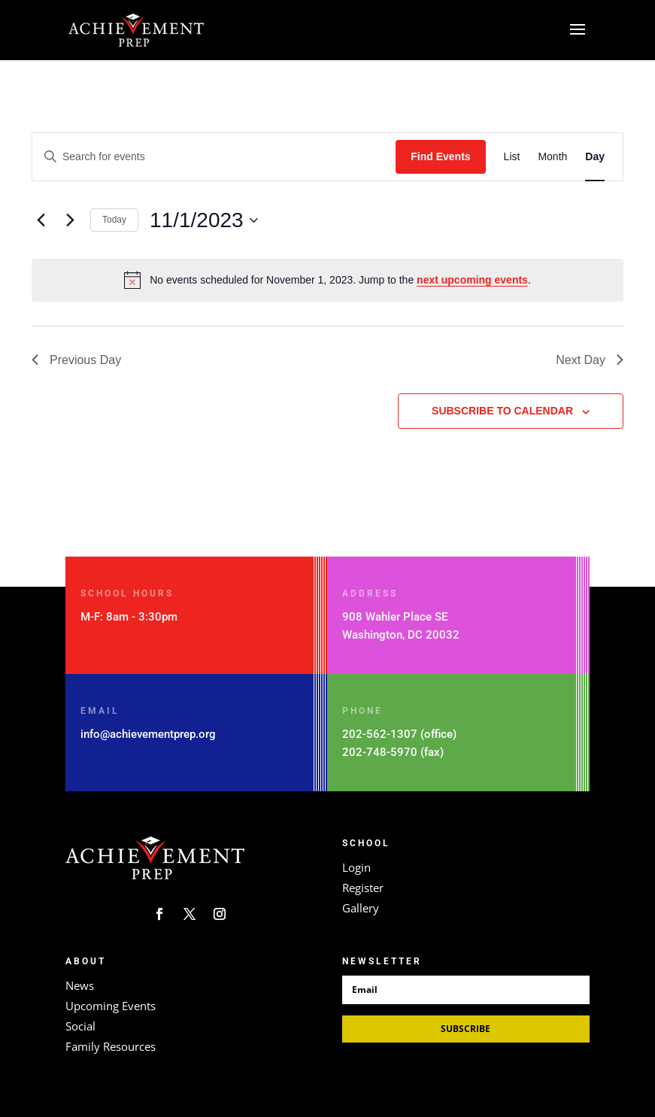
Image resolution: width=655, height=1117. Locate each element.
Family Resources (110, 1046)
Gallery (360, 907)
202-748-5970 (379, 752)
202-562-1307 (379, 734)
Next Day (589, 360)
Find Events (440, 156)
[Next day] (70, 220)
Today (114, 219)
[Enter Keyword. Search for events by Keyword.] (214, 157)
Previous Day (76, 360)
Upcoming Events (110, 1005)
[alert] (327, 280)
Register (363, 887)
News (79, 985)
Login (356, 867)
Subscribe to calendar (502, 411)
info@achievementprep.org (148, 734)
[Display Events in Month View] (552, 157)
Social (80, 1026)
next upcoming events (472, 280)
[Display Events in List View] (512, 157)
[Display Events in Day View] (595, 157)
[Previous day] (41, 220)
